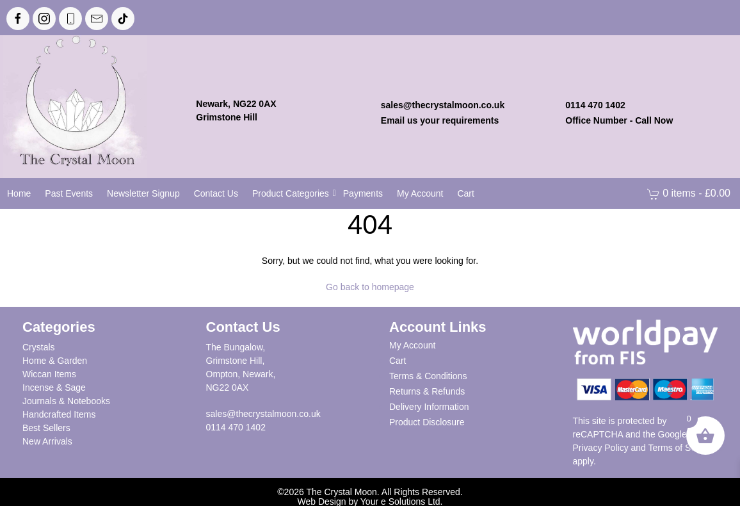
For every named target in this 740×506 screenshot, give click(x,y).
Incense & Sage (54, 387)
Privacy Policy (601, 448)
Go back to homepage (370, 287)
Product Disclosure (427, 422)
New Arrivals (47, 441)
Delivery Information (429, 407)
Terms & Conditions (428, 376)
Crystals (38, 347)
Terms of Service (681, 448)
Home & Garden (54, 360)
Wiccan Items (49, 374)
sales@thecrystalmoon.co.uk (263, 414)
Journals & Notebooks (66, 401)
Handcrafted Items (58, 414)
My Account (412, 345)
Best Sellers (46, 428)
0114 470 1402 (236, 427)
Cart (397, 360)
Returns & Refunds (427, 391)
